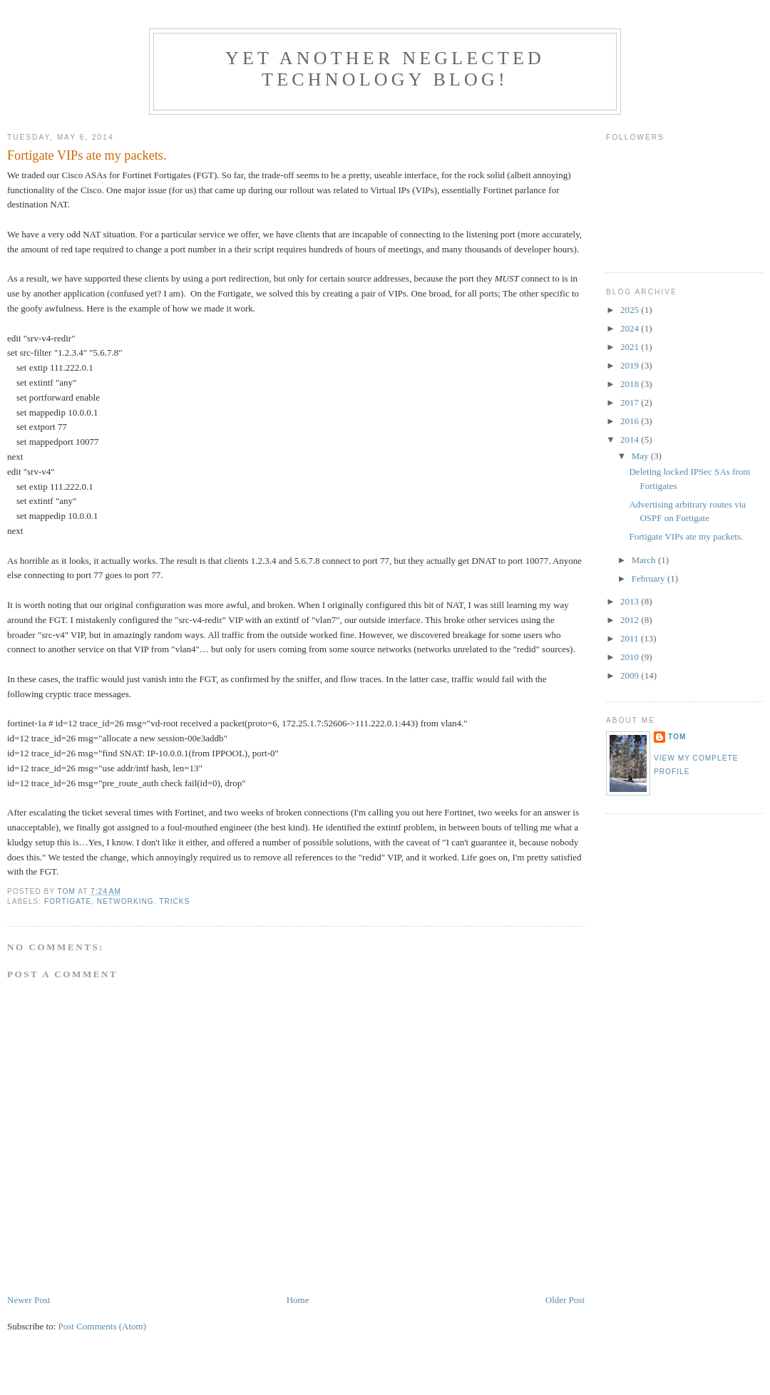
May (641, 456)
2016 (630, 421)
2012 (630, 619)
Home (298, 1299)
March (645, 560)
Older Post (565, 1299)
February (649, 578)
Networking (125, 901)
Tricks (174, 901)
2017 (630, 402)
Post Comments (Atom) (102, 1326)
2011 (630, 638)
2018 (630, 384)
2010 (630, 657)
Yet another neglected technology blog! (385, 69)
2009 (630, 675)
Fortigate (67, 901)
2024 (630, 328)
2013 (630, 601)
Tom (677, 737)
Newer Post (28, 1299)
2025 (630, 309)
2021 (630, 346)
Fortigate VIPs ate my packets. (686, 536)
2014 (630, 439)
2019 (630, 365)
